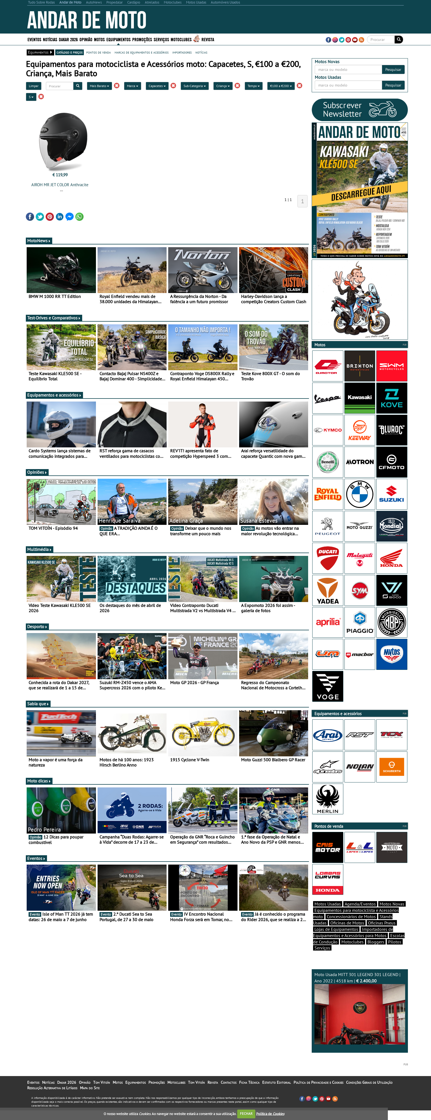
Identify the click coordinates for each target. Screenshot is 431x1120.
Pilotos (394, 951)
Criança (223, 86)
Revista (207, 39)
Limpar (33, 86)
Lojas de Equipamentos (336, 938)
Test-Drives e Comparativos (54, 318)
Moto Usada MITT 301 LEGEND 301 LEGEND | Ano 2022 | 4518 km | (359, 1017)
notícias (201, 52)
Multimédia (39, 549)
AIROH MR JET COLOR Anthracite (60, 184)
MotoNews (39, 240)
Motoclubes (181, 39)
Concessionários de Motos (351, 926)
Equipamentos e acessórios (54, 395)
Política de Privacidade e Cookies (318, 1092)
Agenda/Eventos (360, 913)
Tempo (254, 86)
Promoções (142, 39)
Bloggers (376, 951)
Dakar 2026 (68, 39)
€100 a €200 (281, 86)
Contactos (228, 1092)
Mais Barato (99, 86)
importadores (182, 52)
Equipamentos (118, 39)
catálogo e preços (69, 52)
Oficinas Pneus (382, 932)
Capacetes (157, 86)
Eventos (34, 39)
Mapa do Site (90, 1097)
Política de (270, 1113)
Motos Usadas (327, 913)
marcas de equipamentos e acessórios (141, 52)
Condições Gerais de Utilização (369, 1092)
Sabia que (38, 703)
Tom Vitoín (101, 1092)
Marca (132, 86)
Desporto (37, 626)
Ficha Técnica (249, 1092)
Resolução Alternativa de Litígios (52, 1097)
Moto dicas (39, 781)
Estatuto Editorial (276, 1092)
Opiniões (37, 472)
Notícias (50, 39)
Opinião (85, 39)
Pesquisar (393, 69)
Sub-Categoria (195, 86)
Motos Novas (392, 913)
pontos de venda (98, 52)
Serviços (161, 39)
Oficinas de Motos (347, 932)
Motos (99, 39)
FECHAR (246, 1113)
